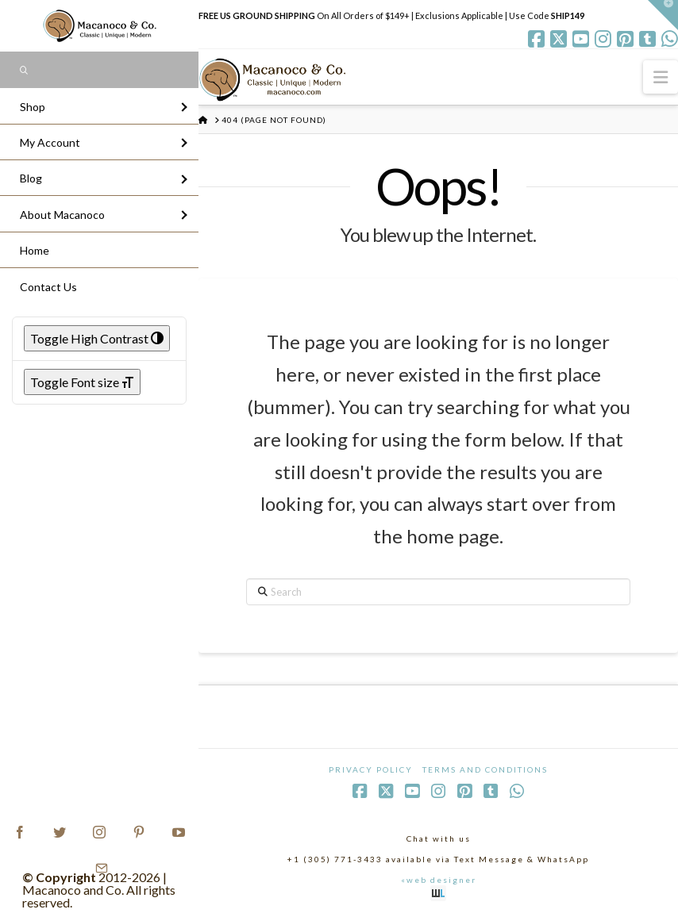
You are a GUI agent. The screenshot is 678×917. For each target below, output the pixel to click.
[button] (660, 76)
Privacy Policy (371, 769)
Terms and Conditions (485, 769)
